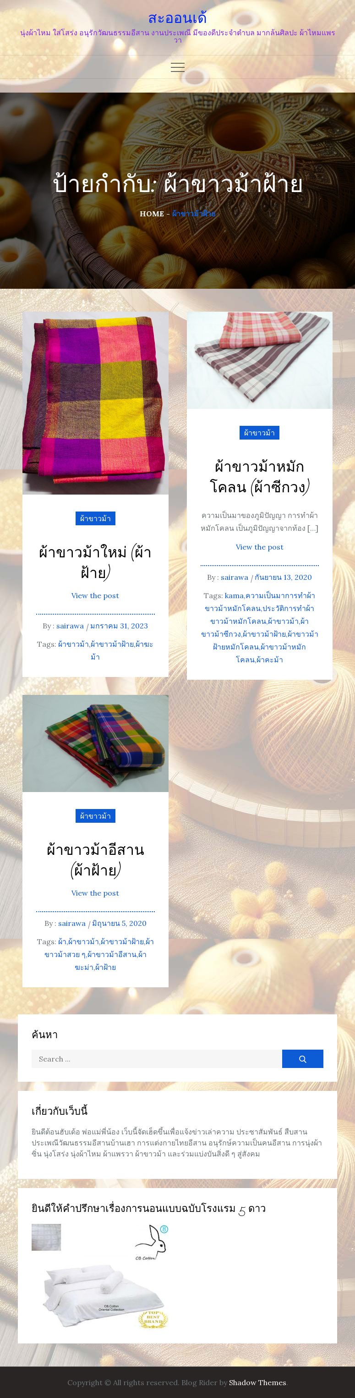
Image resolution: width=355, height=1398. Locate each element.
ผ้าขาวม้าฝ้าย (112, 644)
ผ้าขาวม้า (95, 518)
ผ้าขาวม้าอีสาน (112, 954)
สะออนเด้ (177, 18)
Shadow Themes (257, 1382)
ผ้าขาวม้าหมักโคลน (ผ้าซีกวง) (260, 477)
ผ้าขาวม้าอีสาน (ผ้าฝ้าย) (95, 860)
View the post (95, 595)
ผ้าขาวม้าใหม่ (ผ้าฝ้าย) (95, 563)
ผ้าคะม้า (270, 659)
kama (234, 595)
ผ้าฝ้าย (105, 967)
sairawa (70, 625)
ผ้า (62, 941)
